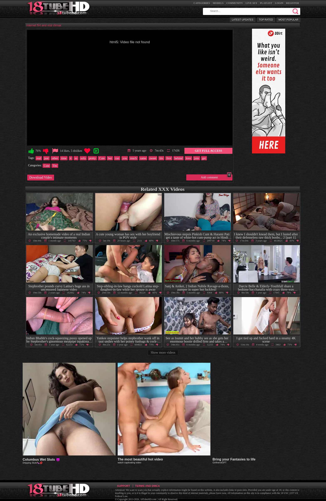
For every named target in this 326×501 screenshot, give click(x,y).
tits (161, 158)
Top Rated (266, 19)
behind (178, 158)
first (168, 158)
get (204, 158)
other (55, 158)
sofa (83, 158)
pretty (92, 158)
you (124, 158)
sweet (152, 158)
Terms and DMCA (147, 485)
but (110, 158)
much (133, 158)
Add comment (216, 176)
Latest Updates (242, 19)
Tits (55, 165)
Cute (102, 158)
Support (123, 485)
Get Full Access (208, 150)
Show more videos (163, 352)
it (71, 158)
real (39, 158)
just (46, 158)
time (64, 158)
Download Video (40, 177)
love (188, 158)
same (143, 158)
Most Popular (288, 19)
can (117, 158)
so (76, 158)
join (196, 158)
